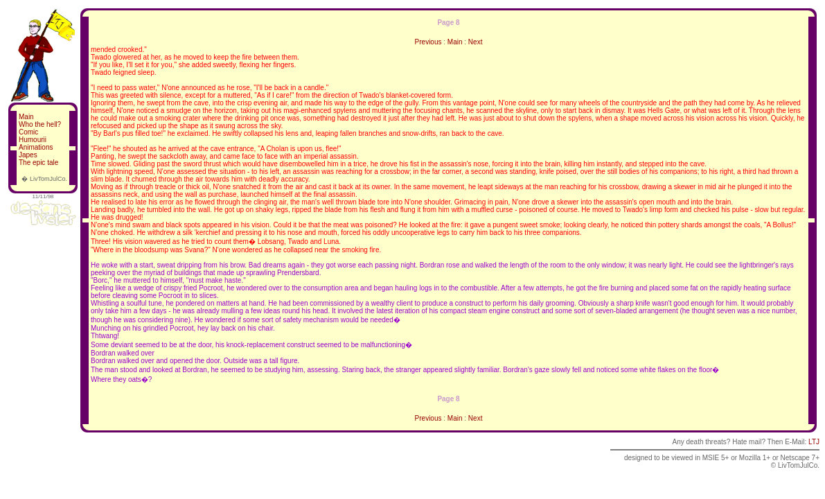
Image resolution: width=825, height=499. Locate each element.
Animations (36, 147)
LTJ (813, 442)
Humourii (32, 139)
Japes (28, 155)
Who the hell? (40, 124)
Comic (28, 132)
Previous (428, 42)
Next (475, 42)
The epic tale (38, 162)
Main (26, 117)
